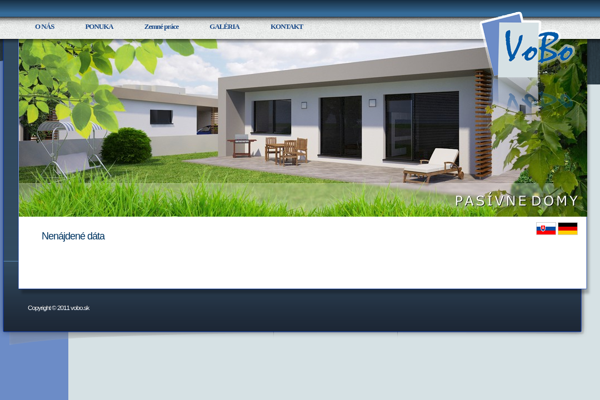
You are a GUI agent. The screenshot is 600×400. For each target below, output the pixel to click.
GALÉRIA (224, 26)
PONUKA (99, 26)
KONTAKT (287, 26)
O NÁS (44, 26)
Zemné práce (161, 26)
